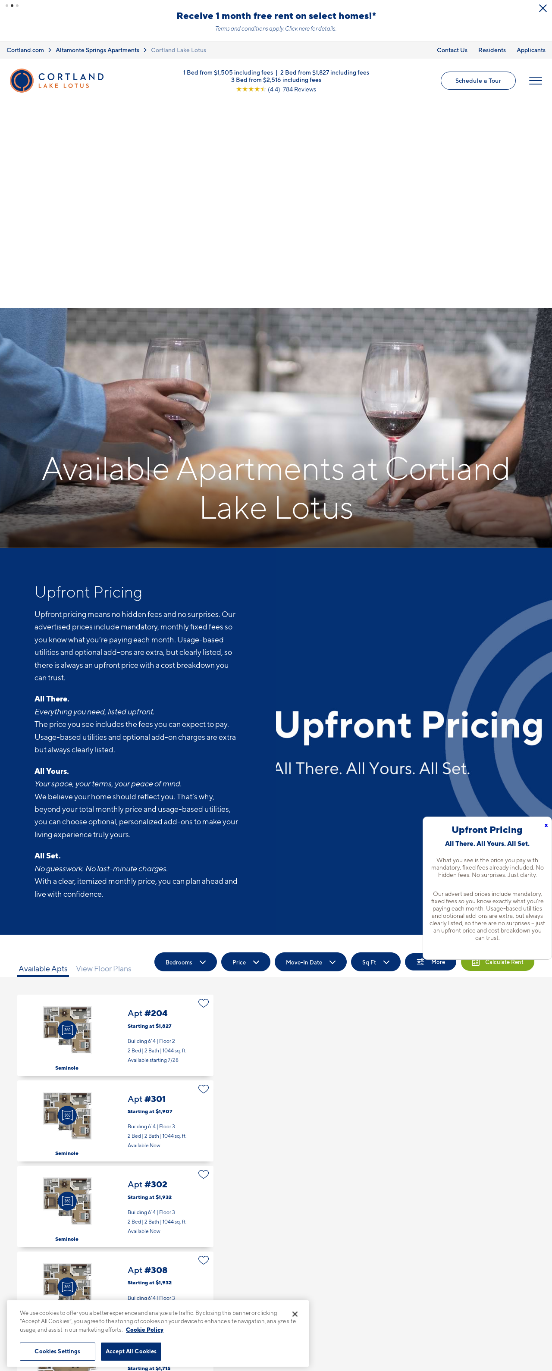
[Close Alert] (543, 8)
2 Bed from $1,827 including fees (324, 71)
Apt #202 (115, 1258)
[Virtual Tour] (67, 824)
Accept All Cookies (131, 1351)
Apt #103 (115, 1172)
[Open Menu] (535, 81)
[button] (7, 5)
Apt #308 (115, 1086)
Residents (492, 49)
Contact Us (452, 49)
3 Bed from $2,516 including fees (276, 79)
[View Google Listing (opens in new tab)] (276, 88)
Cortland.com (25, 49)
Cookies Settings (57, 1351)
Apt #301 (115, 915)
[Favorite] (203, 798)
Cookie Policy (144, 1329)
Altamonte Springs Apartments (97, 49)
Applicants (531, 49)
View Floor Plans (104, 762)
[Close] (294, 1314)
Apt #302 (115, 1001)
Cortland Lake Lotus (178, 49)
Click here (297, 28)
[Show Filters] (430, 756)
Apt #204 (115, 830)
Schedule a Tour (478, 80)
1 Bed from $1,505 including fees (228, 71)
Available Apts (43, 762)
